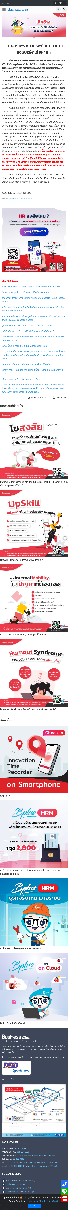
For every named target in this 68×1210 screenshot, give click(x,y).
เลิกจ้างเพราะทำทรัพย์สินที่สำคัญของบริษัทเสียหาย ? (34, 49)
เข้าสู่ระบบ (59, 3)
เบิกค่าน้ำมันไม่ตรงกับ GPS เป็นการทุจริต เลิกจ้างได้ (24, 346)
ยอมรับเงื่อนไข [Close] (34, 1205)
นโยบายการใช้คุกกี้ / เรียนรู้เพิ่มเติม (44, 1201)
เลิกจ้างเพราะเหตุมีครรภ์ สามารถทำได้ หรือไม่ (21, 379)
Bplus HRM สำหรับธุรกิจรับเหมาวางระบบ (20, 948)
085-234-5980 (23, 1152)
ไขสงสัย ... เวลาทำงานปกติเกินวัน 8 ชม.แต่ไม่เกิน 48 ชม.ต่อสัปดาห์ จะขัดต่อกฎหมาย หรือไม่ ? (34, 483)
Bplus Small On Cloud (12, 1023)
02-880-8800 (18, 1159)
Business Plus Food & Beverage (18, 1191)
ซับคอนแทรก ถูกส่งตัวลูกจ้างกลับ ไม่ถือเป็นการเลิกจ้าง (26, 292)
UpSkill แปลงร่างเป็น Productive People (21, 560)
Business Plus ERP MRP (14, 1184)
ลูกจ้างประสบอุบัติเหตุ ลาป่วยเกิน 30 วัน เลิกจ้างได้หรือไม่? (27, 325)
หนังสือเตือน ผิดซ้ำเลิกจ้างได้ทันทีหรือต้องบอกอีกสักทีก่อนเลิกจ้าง (30, 331)
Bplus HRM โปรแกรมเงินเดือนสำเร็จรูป (19, 1180)
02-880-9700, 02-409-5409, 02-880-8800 (37, 1155)
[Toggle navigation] (5, 9)
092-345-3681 (20, 1148)
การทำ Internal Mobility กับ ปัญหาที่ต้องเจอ (23, 635)
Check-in (5, 796)
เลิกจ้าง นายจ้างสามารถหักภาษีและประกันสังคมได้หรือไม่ (26, 364)
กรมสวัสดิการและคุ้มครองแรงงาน (19, 198)
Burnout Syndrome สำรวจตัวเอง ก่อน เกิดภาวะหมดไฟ (28, 709)
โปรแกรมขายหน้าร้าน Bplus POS (16, 1188)
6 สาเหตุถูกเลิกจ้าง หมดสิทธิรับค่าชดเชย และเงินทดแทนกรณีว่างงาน (31, 286)
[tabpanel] (34, 25)
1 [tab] (34, 37)
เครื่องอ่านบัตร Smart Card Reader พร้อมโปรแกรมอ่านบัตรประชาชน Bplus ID (30, 872)
